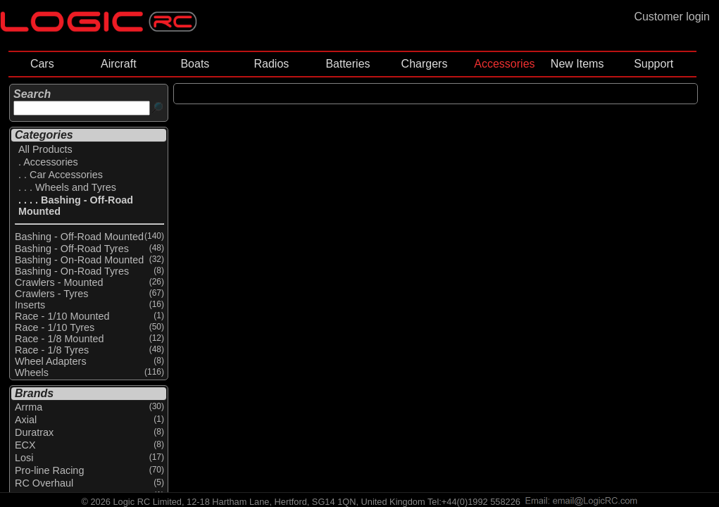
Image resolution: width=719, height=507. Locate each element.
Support (653, 64)
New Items (577, 64)
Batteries (347, 64)
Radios (271, 64)
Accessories (504, 64)
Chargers (424, 64)
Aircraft (119, 64)
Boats (194, 64)
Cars (42, 64)
